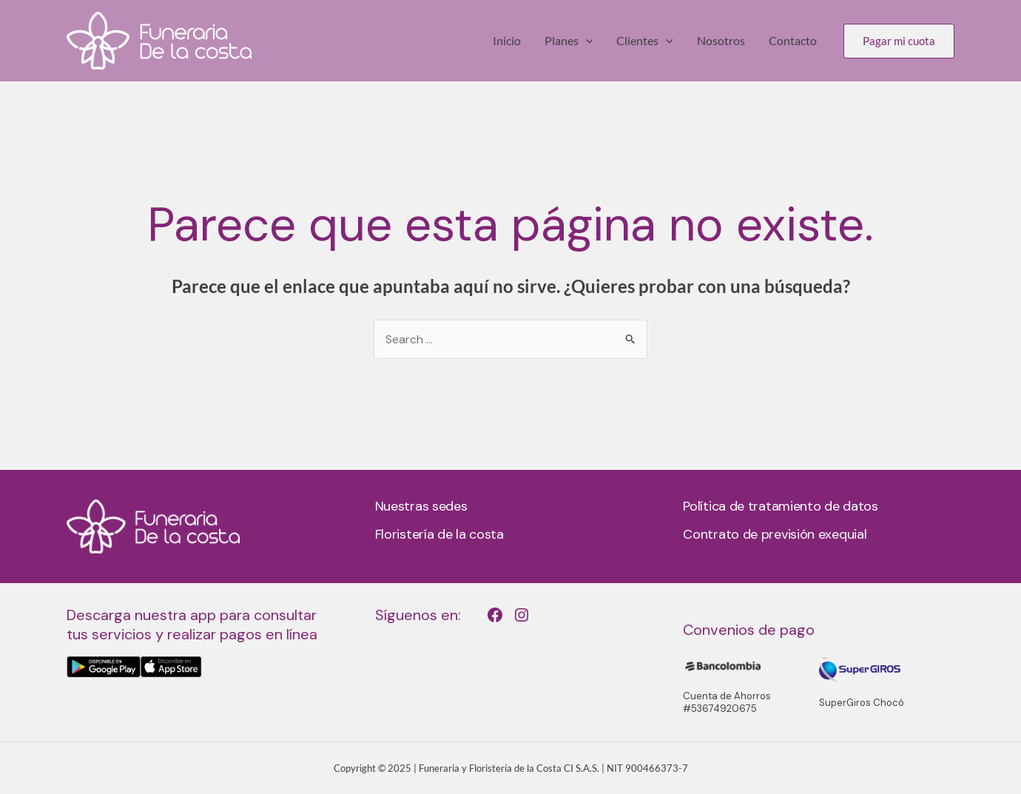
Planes (569, 41)
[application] (586, 41)
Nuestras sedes (421, 506)
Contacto (793, 40)
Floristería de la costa (439, 534)
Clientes (644, 41)
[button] (898, 41)
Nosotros (721, 40)
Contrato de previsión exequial (774, 534)
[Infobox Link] (202, 641)
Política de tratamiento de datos (780, 506)
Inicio (507, 40)
